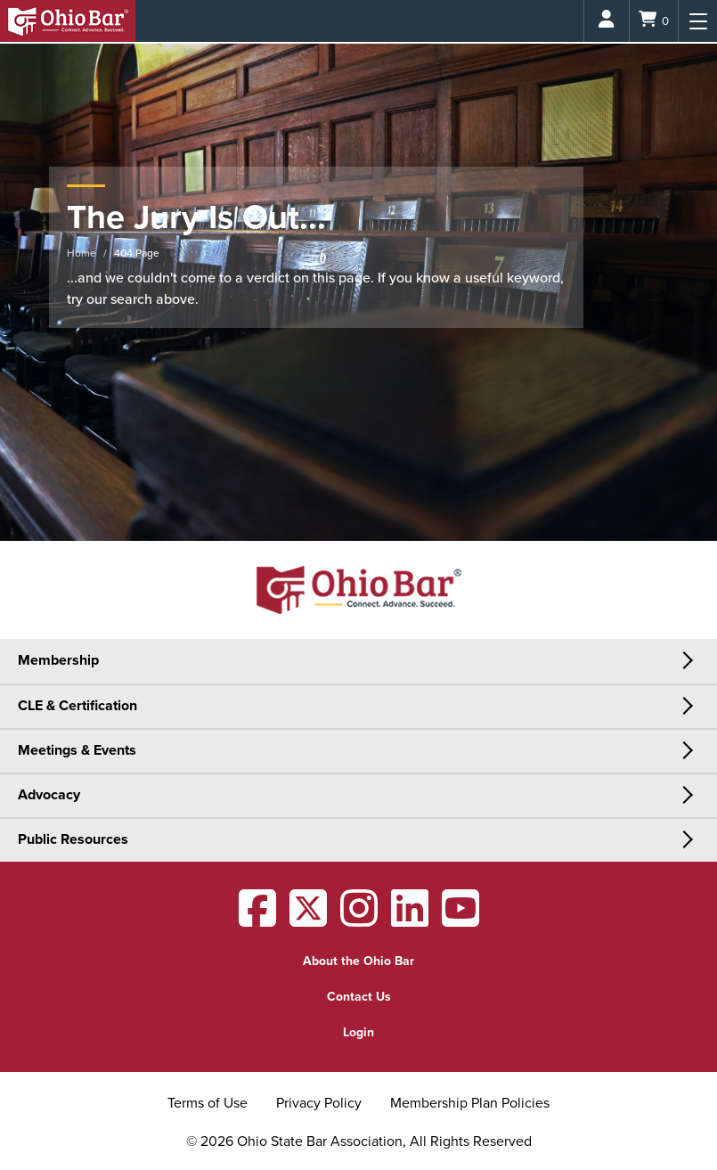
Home (81, 253)
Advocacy (49, 795)
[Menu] (698, 21)
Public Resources (73, 839)
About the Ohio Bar (358, 961)
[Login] (606, 21)
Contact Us (359, 996)
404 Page (136, 253)
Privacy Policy (319, 1103)
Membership (58, 660)
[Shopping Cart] (654, 21)
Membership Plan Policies (470, 1103)
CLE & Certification (77, 706)
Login (358, 1032)
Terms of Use (207, 1103)
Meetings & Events (77, 750)
